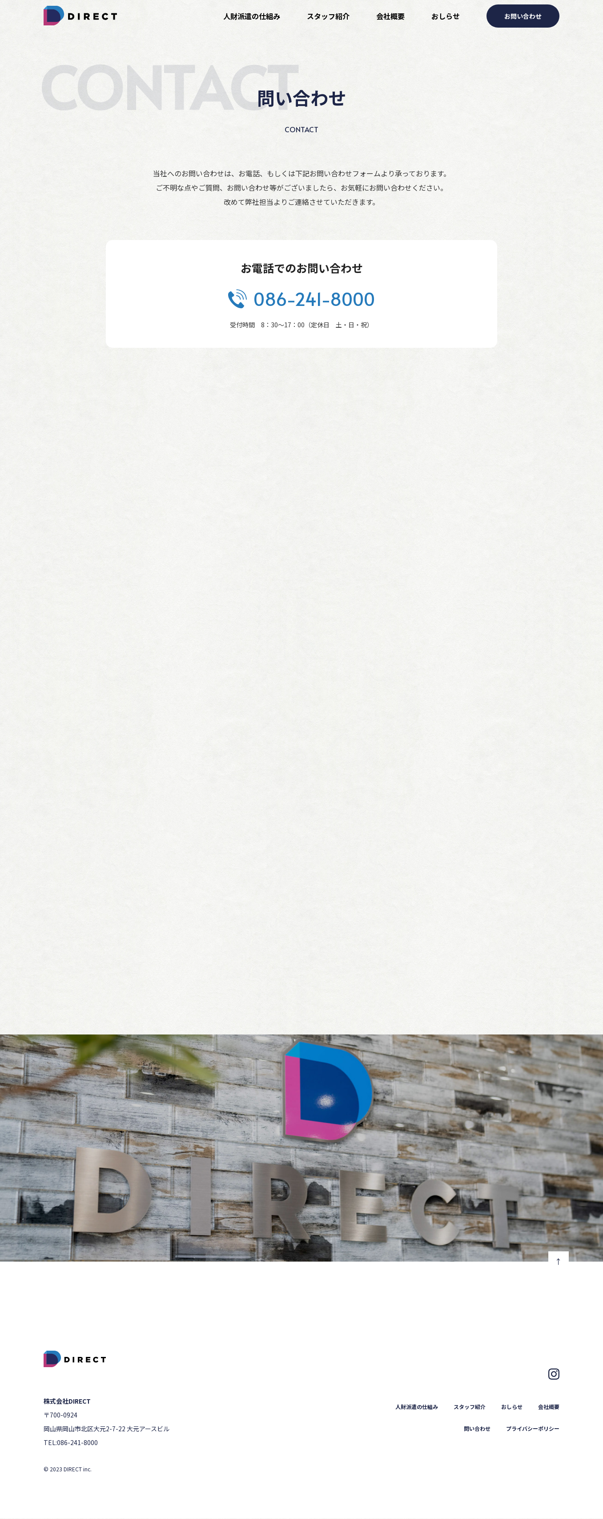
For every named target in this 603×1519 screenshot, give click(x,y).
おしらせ (445, 16)
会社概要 (390, 16)
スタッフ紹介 (328, 16)
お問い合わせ (523, 16)
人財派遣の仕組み (251, 16)
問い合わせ (477, 1428)
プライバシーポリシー (532, 1428)
